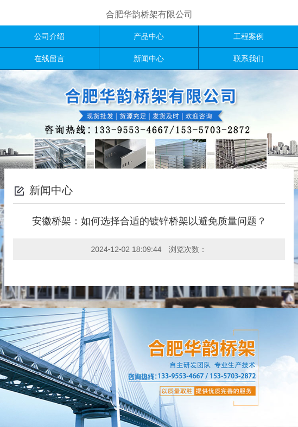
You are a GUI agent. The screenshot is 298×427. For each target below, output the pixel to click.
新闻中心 (149, 58)
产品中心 (149, 36)
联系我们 (248, 58)
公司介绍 (49, 36)
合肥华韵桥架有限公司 (149, 14)
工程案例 (248, 36)
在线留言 (49, 58)
